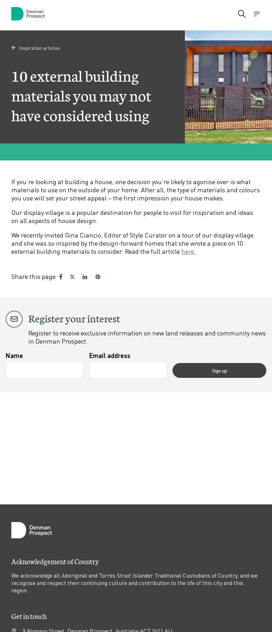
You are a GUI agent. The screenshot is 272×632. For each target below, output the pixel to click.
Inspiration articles (35, 48)
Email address (129, 355)
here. (188, 251)
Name (14, 355)
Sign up (239, 370)
